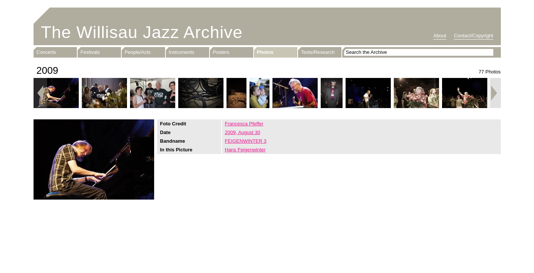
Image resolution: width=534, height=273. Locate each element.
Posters (221, 52)
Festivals (90, 52)
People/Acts (138, 52)
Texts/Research (318, 52)
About (439, 35)
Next (494, 93)
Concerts (46, 52)
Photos (265, 52)
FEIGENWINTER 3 (246, 141)
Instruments (181, 52)
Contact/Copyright (473, 35)
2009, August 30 (242, 132)
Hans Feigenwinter (245, 150)
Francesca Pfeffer (244, 124)
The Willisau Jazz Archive (142, 32)
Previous (40, 93)
